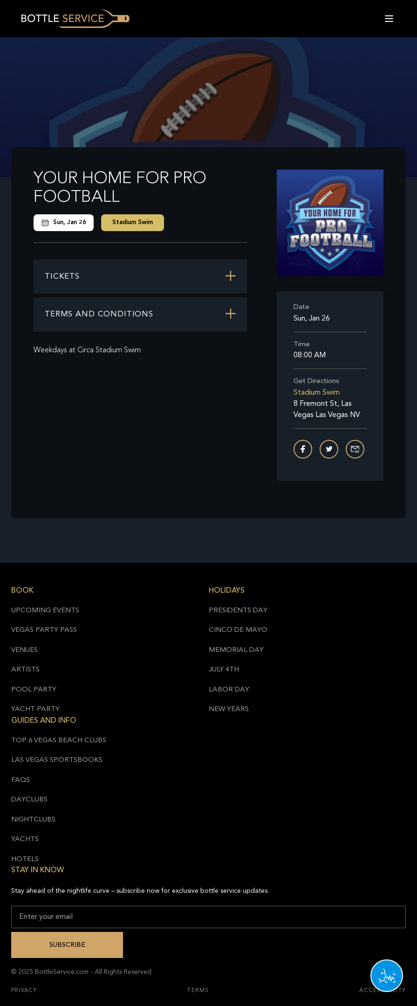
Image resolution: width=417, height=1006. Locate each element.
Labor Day (229, 689)
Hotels (25, 859)
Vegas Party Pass (44, 630)
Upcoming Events (45, 610)
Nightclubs (33, 819)
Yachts (25, 839)
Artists (25, 669)
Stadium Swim (132, 222)
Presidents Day (238, 610)
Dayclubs (29, 799)
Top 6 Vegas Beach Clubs (58, 740)
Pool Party (33, 689)
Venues (24, 650)
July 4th (224, 669)
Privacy (24, 990)
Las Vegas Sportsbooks (57, 760)
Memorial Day (236, 650)
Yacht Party (35, 709)
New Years (229, 709)
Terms (198, 990)
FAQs (20, 780)
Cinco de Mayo (238, 630)
